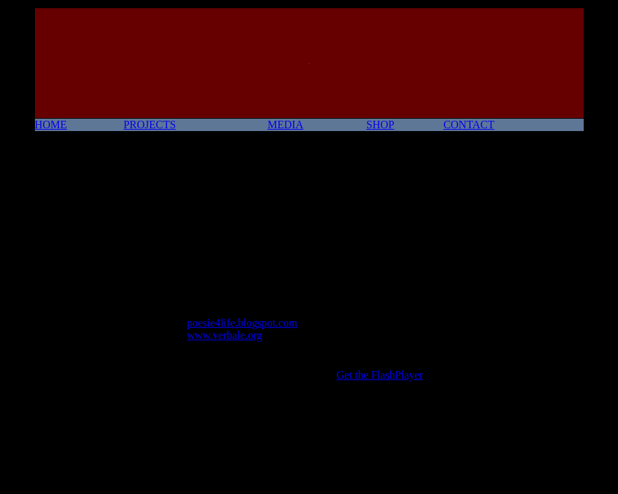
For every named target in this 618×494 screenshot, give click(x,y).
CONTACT (468, 124)
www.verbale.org (225, 335)
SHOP (380, 124)
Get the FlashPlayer (380, 375)
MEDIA (285, 124)
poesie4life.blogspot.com (242, 323)
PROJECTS (149, 124)
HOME (51, 124)
